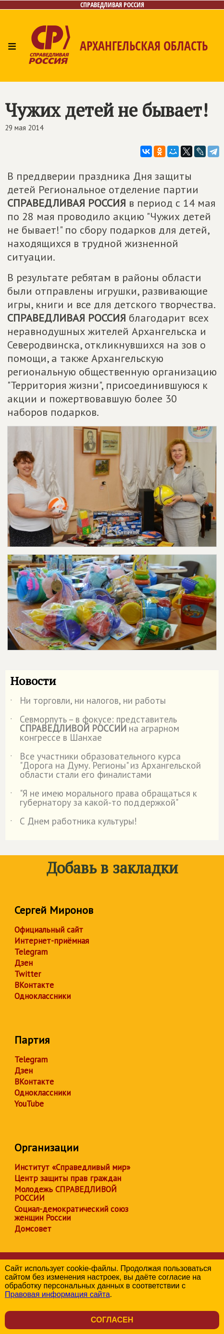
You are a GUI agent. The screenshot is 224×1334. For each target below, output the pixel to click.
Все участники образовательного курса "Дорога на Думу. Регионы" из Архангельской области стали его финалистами (105, 766)
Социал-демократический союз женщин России (71, 1213)
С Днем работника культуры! (73, 823)
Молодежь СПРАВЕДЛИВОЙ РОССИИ (65, 1193)
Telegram (31, 952)
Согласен (112, 1320)
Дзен (23, 963)
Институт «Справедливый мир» (72, 1167)
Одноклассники (42, 996)
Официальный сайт (48, 929)
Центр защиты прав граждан (67, 1178)
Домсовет (32, 1228)
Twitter (27, 974)
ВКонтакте (34, 985)
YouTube (29, 1103)
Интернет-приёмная (51, 940)
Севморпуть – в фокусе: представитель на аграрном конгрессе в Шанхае (94, 729)
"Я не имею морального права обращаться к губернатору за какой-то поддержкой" (103, 798)
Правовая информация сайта (57, 1294)
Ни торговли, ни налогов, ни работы (88, 702)
